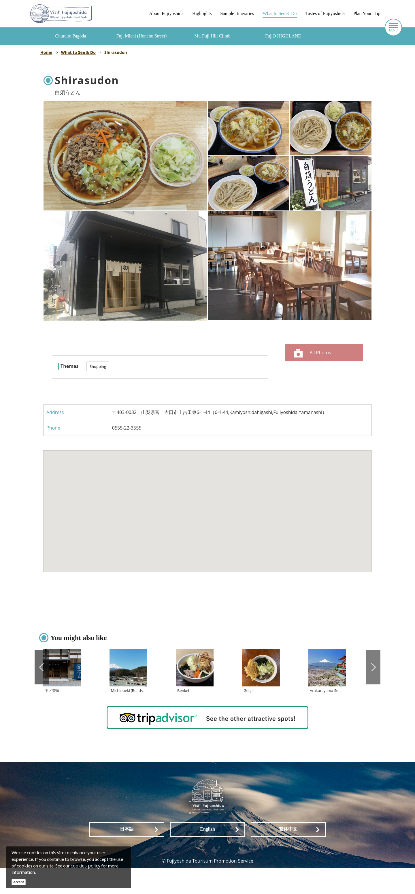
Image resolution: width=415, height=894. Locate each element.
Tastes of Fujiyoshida (325, 13)
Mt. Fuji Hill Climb (212, 35)
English (207, 854)
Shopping (98, 366)
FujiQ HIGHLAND (283, 35)
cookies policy (85, 866)
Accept (18, 882)
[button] (207, 505)
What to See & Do (280, 13)
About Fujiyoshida (166, 13)
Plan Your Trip (366, 13)
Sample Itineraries (237, 13)
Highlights (202, 13)
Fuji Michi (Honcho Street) (141, 35)
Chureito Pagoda (70, 35)
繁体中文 (288, 854)
